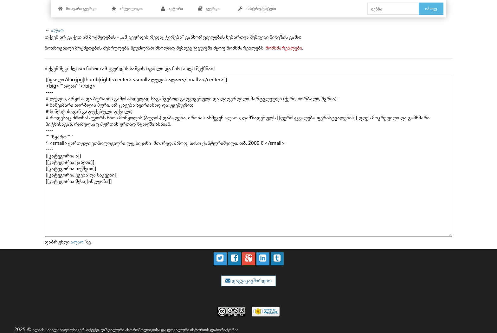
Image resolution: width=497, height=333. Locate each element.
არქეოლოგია (127, 9)
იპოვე (431, 8)
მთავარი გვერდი (77, 9)
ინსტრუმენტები (256, 9)
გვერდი (208, 9)
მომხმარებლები (284, 48)
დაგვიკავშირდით (251, 281)
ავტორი (171, 9)
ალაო (57, 30)
